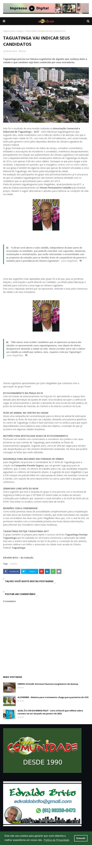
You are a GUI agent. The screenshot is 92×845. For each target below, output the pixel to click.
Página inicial (9, 31)
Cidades (20, 31)
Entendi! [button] (80, 838)
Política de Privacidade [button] (56, 840)
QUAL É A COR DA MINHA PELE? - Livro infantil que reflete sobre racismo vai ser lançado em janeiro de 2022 (50, 712)
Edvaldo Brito (11, 51)
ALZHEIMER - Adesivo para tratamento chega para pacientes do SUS (53, 697)
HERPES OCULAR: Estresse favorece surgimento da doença (48, 684)
